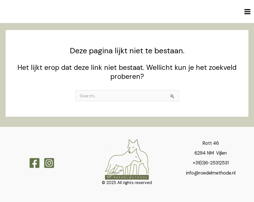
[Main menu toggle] (247, 11)
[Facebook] (34, 163)
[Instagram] (49, 163)
